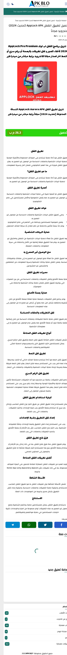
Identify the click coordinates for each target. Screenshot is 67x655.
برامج (33, 638)
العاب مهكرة (33, 625)
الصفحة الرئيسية (55, 11)
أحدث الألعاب (33, 613)
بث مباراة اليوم (33, 631)
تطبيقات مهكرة (33, 644)
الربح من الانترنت (33, 619)
